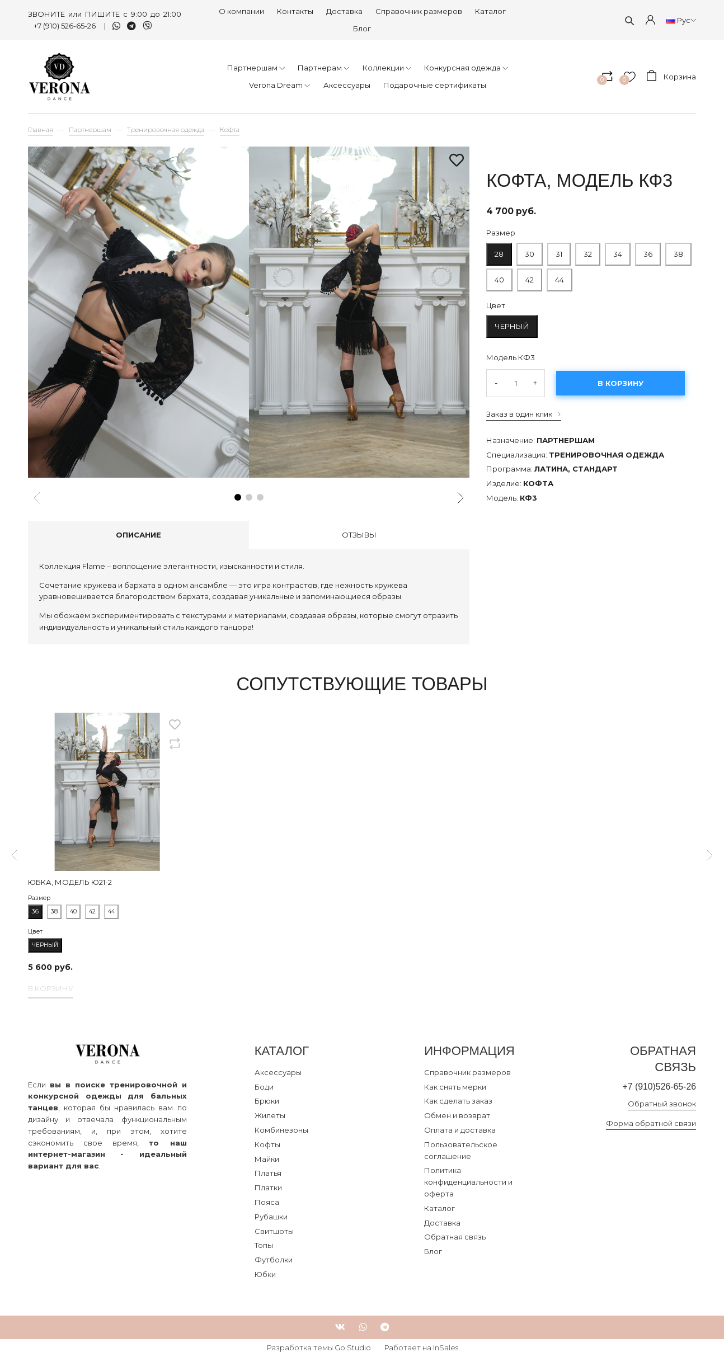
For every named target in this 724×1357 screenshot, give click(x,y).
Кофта (229, 130)
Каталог (490, 11)
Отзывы (359, 534)
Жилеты (270, 1115)
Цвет (495, 305)
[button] (237, 497)
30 (529, 250)
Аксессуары (278, 1072)
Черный (512, 326)
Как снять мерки (455, 1086)
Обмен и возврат (457, 1115)
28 (499, 250)
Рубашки (271, 1216)
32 (587, 250)
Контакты (295, 11)
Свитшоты (274, 1231)
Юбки (265, 1274)
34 (618, 250)
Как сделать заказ (458, 1100)
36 (648, 250)
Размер (500, 232)
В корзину (620, 383)
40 (499, 276)
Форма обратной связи (651, 1123)
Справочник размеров (418, 11)
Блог (362, 28)
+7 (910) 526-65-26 (65, 25)
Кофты (267, 1144)
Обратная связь (455, 1236)
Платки (268, 1187)
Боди (264, 1086)
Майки (267, 1159)
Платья (268, 1172)
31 (559, 250)
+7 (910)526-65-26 (657, 1087)
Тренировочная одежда (165, 130)
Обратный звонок (662, 1104)
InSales (445, 1347)
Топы (264, 1245)
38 (678, 250)
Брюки (267, 1100)
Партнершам (90, 130)
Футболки (274, 1259)
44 (559, 276)
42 (529, 279)
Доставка (344, 11)
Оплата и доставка (460, 1129)
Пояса (267, 1202)
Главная (40, 130)
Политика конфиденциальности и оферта (468, 1182)
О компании (241, 11)
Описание (138, 534)
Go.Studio (353, 1347)
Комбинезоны (281, 1129)
